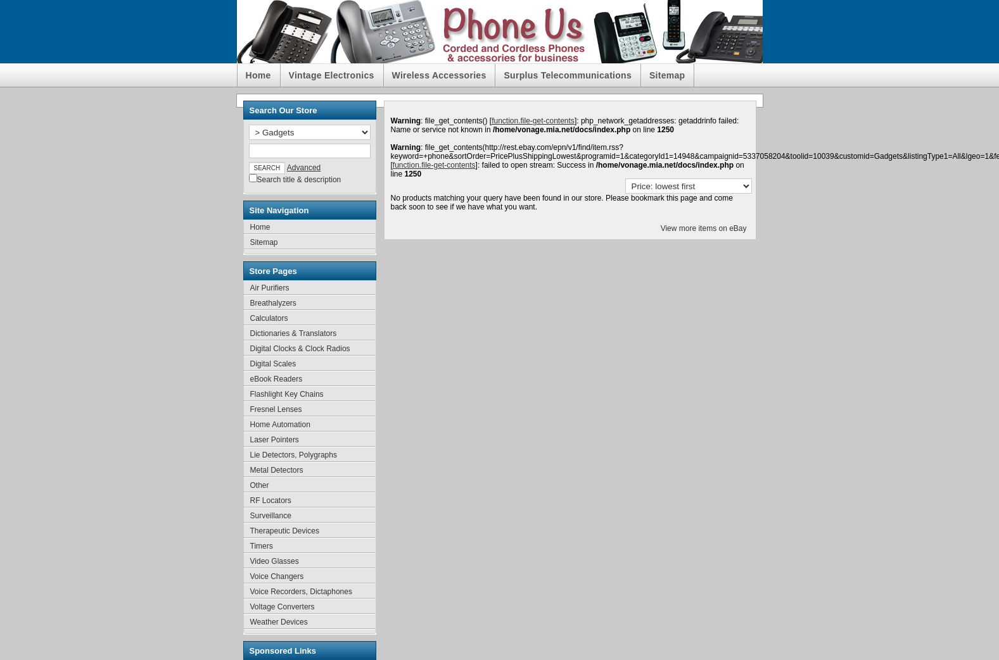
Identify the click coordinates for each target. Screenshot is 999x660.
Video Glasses (274, 561)
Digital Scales (273, 363)
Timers (261, 546)
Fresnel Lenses (276, 409)
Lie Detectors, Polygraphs (293, 455)
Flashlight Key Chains (287, 394)
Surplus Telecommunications (568, 75)
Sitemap (667, 75)
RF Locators (270, 500)
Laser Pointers (274, 439)
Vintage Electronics (331, 75)
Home (258, 75)
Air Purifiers (270, 287)
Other (259, 485)
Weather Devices (279, 622)
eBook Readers (276, 379)
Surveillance (270, 515)
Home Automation (280, 424)
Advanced (304, 167)
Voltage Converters (282, 606)
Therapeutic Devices (284, 530)
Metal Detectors (276, 470)
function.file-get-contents (533, 120)
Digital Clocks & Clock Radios (300, 348)
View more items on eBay (704, 228)
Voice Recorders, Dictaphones (301, 591)
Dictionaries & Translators (293, 333)
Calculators (269, 318)
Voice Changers (277, 576)
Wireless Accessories (439, 75)
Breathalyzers (273, 303)
